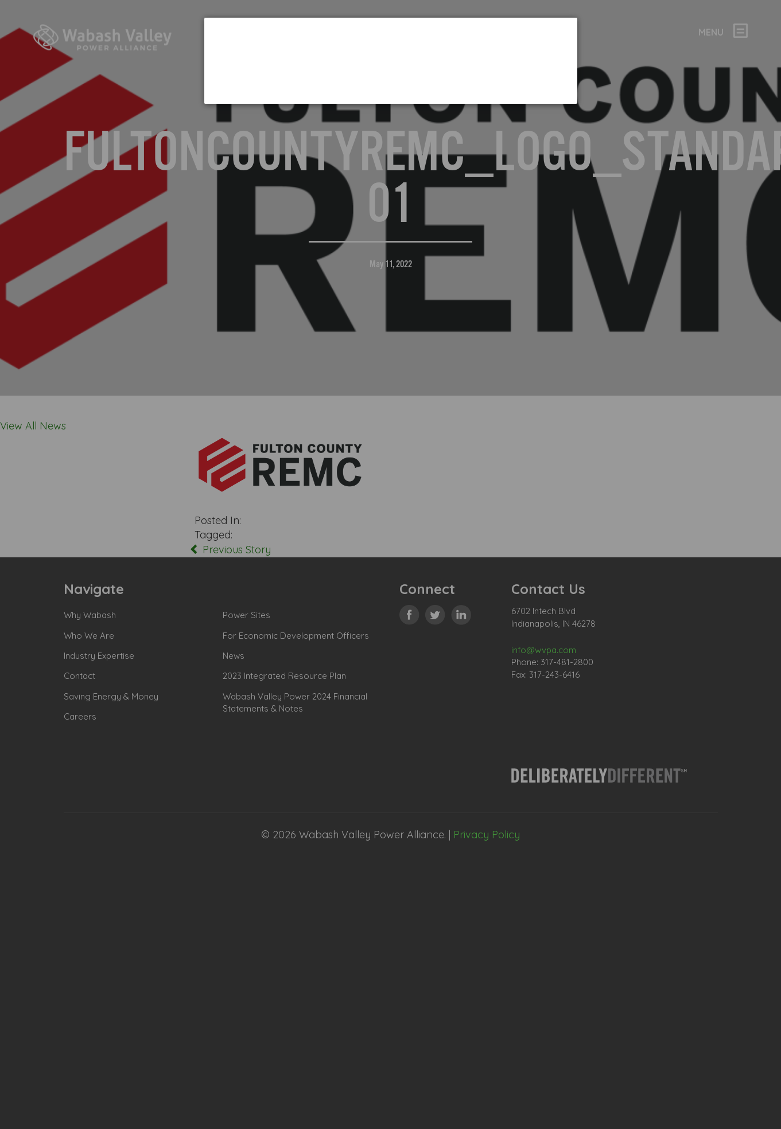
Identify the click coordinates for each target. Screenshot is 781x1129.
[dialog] (390, 60)
